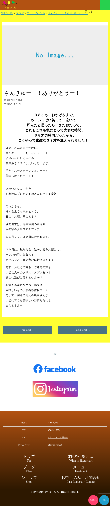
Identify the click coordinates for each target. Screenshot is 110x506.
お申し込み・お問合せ (58, 437)
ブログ (29, 469)
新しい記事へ (82, 330)
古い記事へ (27, 330)
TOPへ (93, 500)
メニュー (105, 5)
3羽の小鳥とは (81, 458)
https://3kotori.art (55, 445)
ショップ (29, 479)
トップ (29, 458)
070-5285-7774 (54, 430)
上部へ (104, 500)
